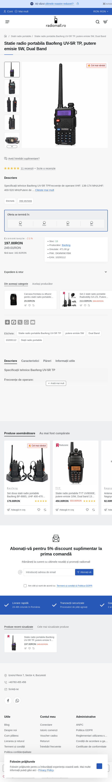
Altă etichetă (25, 201)
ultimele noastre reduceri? (59, 3)
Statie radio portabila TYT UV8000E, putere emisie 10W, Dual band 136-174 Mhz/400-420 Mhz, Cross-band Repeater (75, 495)
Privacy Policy (45, 770)
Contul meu (48, 716)
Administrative (86, 716)
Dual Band (94, 333)
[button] (12, 146)
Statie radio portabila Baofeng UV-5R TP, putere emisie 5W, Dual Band (39, 639)
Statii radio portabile (21, 36)
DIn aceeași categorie (16, 283)
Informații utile (65, 360)
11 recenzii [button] (27, 168)
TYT (58, 488)
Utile (7, 716)
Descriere (10, 360)
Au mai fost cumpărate (54, 433)
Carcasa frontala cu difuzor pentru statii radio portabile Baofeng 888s (37, 296)
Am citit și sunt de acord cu (58, 585)
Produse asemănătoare (19, 433)
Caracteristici (30, 360)
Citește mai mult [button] (44, 189)
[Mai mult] (21, 11)
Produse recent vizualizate (18, 626)
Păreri (47, 360)
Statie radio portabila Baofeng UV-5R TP (39, 333)
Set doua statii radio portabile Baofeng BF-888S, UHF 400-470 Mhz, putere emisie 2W (25, 495)
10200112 (11, 340)
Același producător (42, 283)
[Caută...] (97, 21)
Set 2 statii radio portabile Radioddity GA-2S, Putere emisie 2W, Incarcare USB (93, 296)
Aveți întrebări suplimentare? (24, 158)
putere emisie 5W (75, 333)
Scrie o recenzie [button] (46, 168)
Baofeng (66, 245)
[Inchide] (107, 4)
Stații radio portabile (31, 340)
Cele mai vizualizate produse (53, 626)
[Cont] (8, 11)
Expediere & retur (13, 272)
